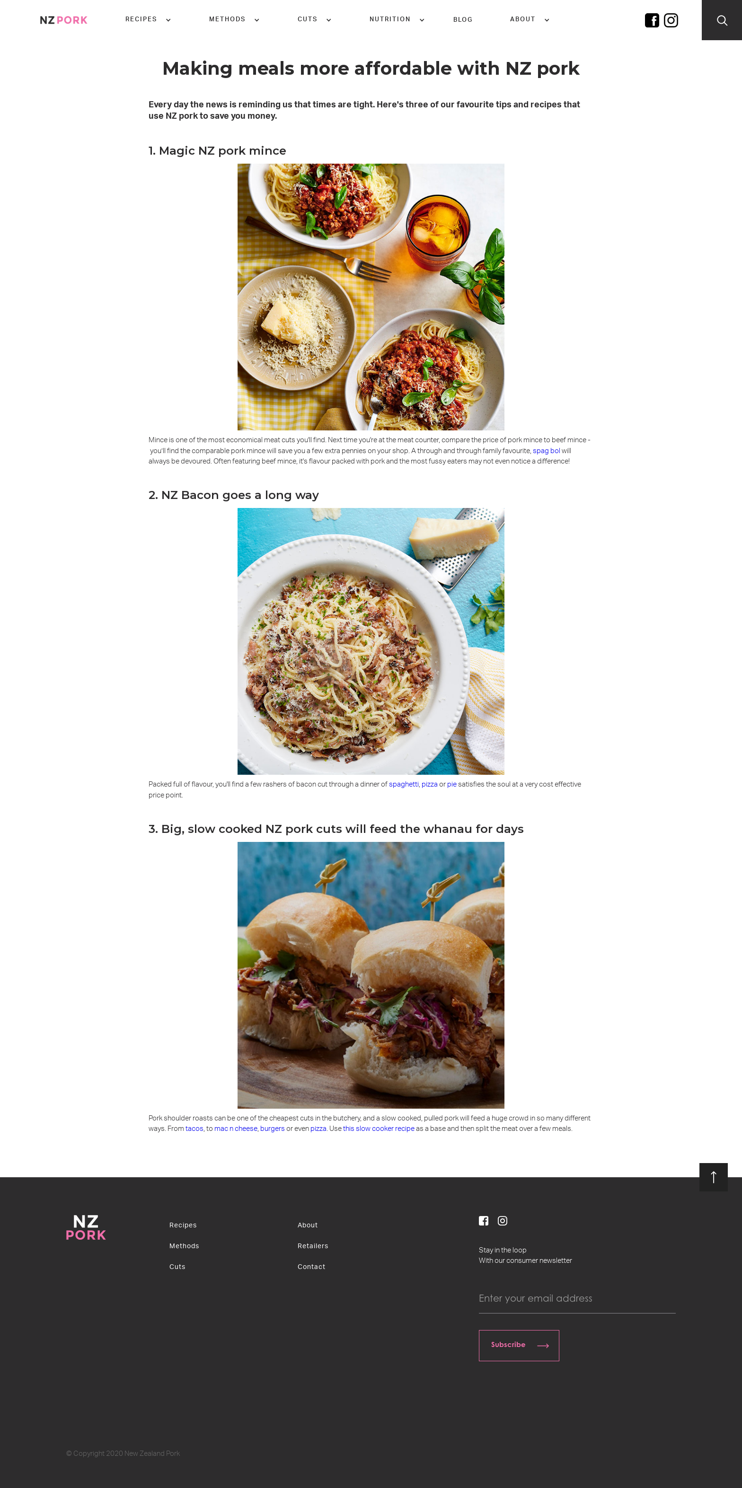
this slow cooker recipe (379, 1128)
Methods (184, 1246)
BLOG (463, 20)
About (308, 1225)
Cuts (177, 1267)
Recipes (183, 1225)
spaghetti (404, 784)
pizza (430, 784)
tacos (194, 1128)
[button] (148, 20)
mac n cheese (235, 1128)
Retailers (313, 1246)
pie (452, 784)
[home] (64, 20)
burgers (272, 1128)
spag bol (547, 451)
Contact (312, 1267)
